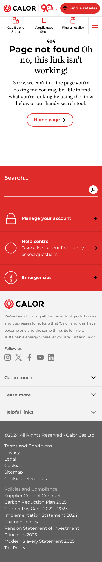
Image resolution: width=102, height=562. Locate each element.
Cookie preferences (25, 478)
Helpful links (53, 412)
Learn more (53, 395)
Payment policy (21, 521)
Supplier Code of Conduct (32, 495)
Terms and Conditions (28, 446)
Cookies (13, 465)
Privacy (12, 452)
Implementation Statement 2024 (41, 515)
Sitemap (13, 472)
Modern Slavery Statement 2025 (39, 541)
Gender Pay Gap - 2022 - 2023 (36, 508)
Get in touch (53, 377)
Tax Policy (15, 547)
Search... (17, 177)
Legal (10, 459)
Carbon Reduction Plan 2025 (35, 502)
